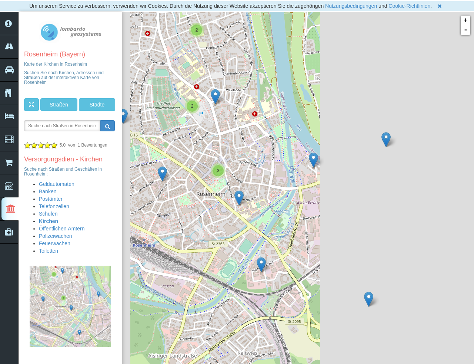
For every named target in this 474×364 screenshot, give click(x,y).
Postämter (51, 199)
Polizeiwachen (55, 236)
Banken (47, 191)
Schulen (48, 214)
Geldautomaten (56, 184)
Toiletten (48, 251)
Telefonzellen (54, 206)
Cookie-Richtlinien (409, 6)
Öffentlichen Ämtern (61, 229)
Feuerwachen (54, 243)
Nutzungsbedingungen (351, 6)
